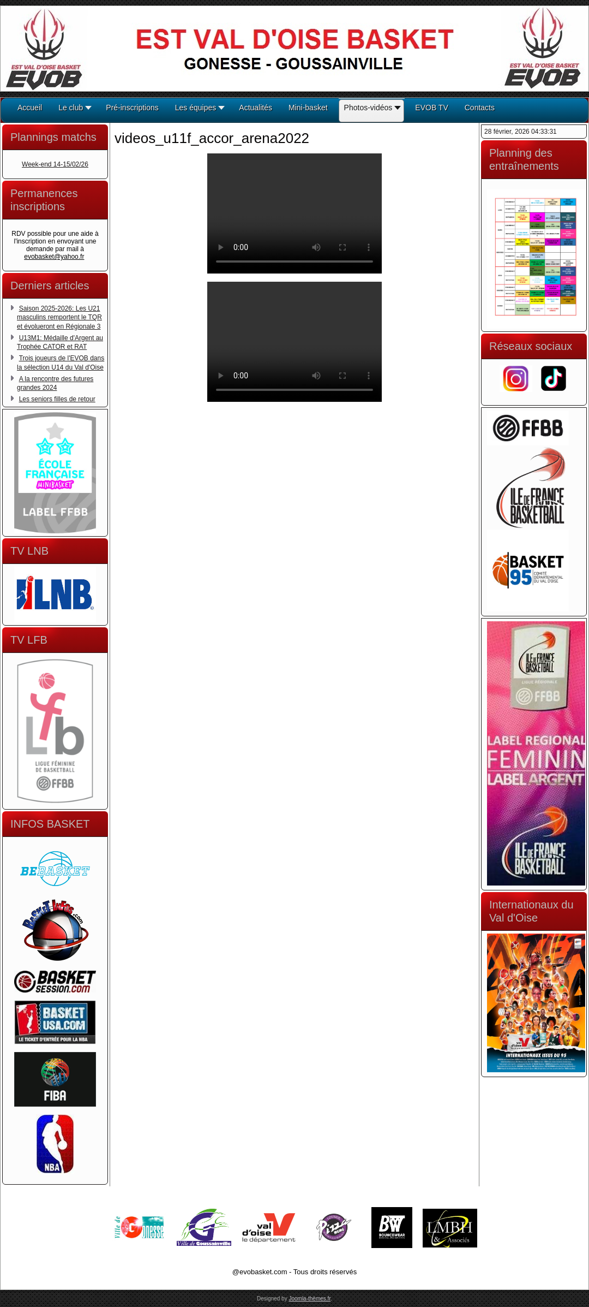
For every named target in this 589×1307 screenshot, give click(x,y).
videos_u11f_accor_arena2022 (212, 138)
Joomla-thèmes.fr (309, 1299)
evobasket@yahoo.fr (54, 256)
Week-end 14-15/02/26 (55, 164)
